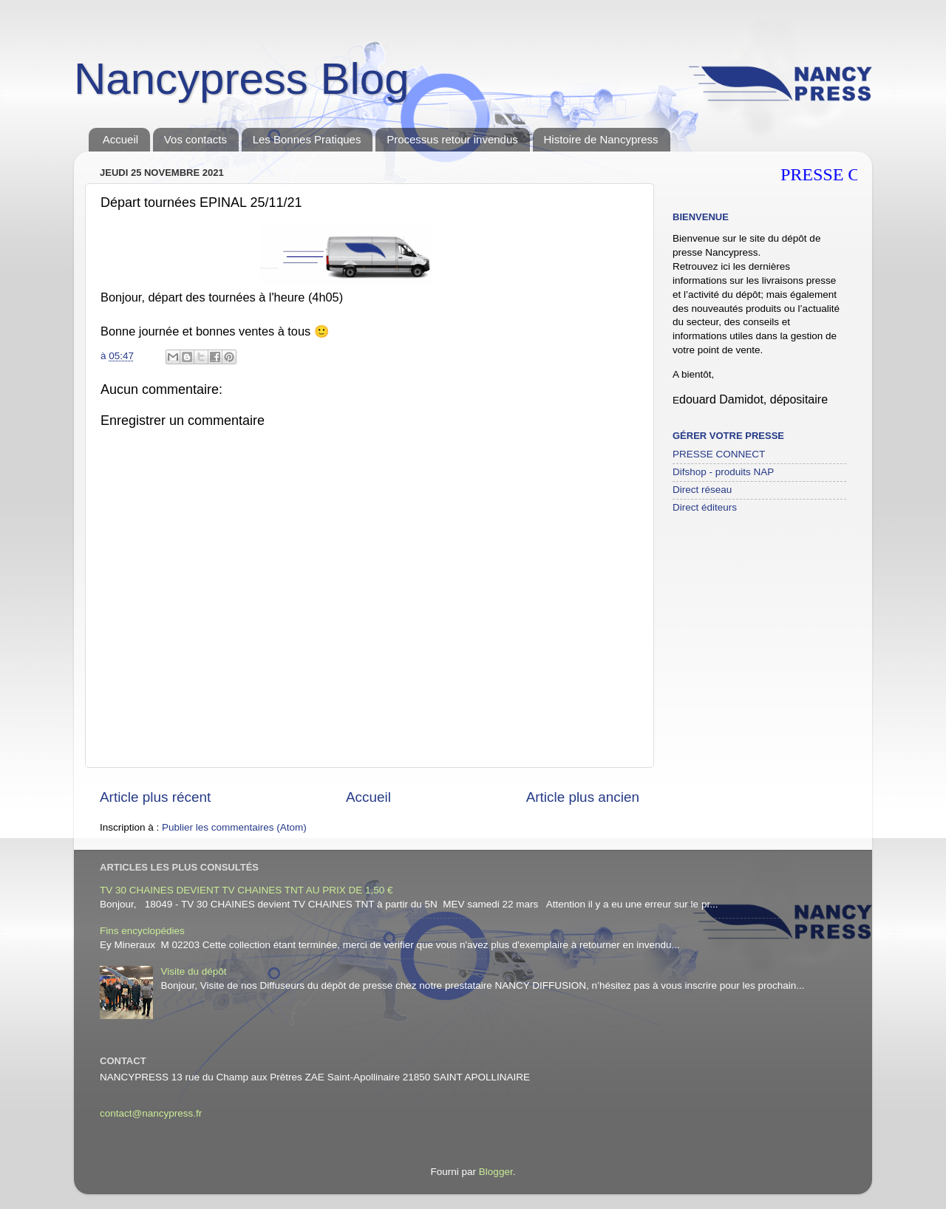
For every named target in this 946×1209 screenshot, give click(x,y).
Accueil (120, 139)
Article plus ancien (582, 797)
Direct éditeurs (705, 507)
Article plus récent (155, 797)
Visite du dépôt (193, 971)
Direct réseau (702, 489)
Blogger (496, 1171)
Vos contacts (195, 139)
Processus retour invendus (452, 139)
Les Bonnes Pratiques (307, 139)
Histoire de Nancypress (601, 139)
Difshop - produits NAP (723, 471)
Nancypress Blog (241, 78)
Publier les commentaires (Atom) (234, 827)
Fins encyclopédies (142, 930)
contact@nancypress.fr (151, 1113)
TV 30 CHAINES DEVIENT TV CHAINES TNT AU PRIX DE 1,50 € (246, 890)
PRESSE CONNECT (719, 454)
